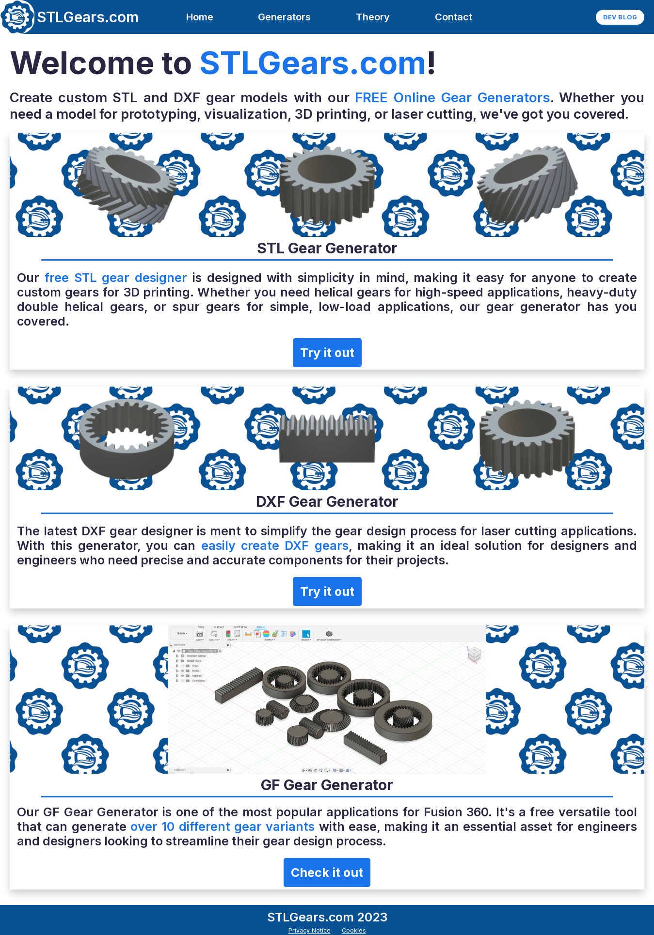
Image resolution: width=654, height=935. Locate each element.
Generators (284, 17)
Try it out (327, 352)
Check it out (327, 872)
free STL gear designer (116, 277)
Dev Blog (620, 17)
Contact (453, 17)
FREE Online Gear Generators (452, 97)
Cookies (354, 930)
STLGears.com (88, 17)
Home (199, 17)
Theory (373, 17)
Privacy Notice (309, 930)
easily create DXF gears (275, 545)
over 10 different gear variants (222, 826)
